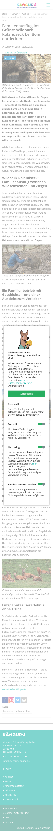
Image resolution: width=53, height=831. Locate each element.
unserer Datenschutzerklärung (20, 381)
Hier (34, 463)
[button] (26, 394)
